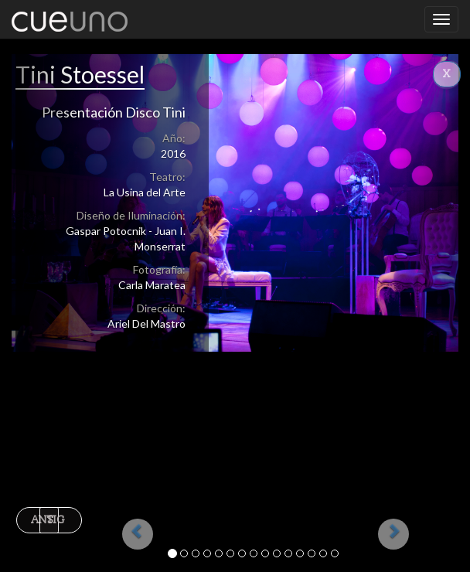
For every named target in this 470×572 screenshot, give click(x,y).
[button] (112, 301)
